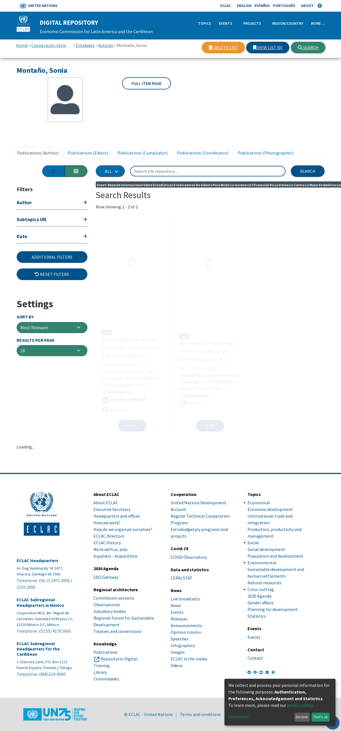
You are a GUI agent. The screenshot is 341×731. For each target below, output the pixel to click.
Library (100, 672)
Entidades (85, 45)
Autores (105, 45)
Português (284, 5)
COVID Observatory (189, 557)
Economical (258, 502)
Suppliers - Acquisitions (116, 556)
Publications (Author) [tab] (38, 153)
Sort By (25, 317)
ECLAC (225, 5)
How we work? (107, 522)
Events (225, 23)
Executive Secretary (112, 509)
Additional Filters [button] (52, 257)
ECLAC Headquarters (37, 560)
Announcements (186, 625)
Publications (106, 652)
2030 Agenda (259, 596)
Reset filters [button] (52, 274)
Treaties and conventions (118, 631)
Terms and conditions (200, 714)
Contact (255, 658)
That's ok (320, 716)
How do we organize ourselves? (123, 529)
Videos (177, 665)
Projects (252, 23)
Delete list (223, 47)
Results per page (36, 340)
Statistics (256, 616)
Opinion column (186, 632)
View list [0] (267, 47)
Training (102, 665)
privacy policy (299, 705)
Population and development (275, 556)
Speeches (179, 639)
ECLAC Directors (109, 536)
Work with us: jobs (111, 549)
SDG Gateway (106, 577)
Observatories (107, 604)
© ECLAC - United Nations (148, 714)
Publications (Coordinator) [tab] (202, 153)
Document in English (124, 394)
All (108, 171)
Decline (302, 716)
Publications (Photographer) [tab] (265, 153)
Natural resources (264, 582)
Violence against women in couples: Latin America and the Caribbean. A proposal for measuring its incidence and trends (132, 349)
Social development (266, 549)
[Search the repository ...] (208, 171)
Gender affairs (260, 602)
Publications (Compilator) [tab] (142, 153)
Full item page (146, 83)
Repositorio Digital (119, 659)
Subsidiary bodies (110, 611)
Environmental (261, 562)
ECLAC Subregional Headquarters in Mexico (40, 602)
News (176, 605)
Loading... (25, 447)
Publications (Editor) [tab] (88, 153)
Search (308, 47)
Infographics (183, 645)
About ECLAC (106, 502)
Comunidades (106, 679)
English (244, 5)
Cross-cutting (260, 589)
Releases (179, 619)
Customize (238, 716)
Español (262, 5)
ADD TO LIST (115, 404)
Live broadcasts (185, 599)
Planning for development (272, 609)
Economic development (270, 509)
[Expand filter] (52, 203)
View (132, 425)
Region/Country (287, 23)
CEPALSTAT (182, 578)
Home (22, 45)
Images (178, 652)
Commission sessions (114, 598)
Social (253, 542)
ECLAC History (107, 542)
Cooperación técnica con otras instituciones (51, 45)
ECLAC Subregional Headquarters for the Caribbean (38, 649)
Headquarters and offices (117, 516)
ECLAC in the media (189, 659)
